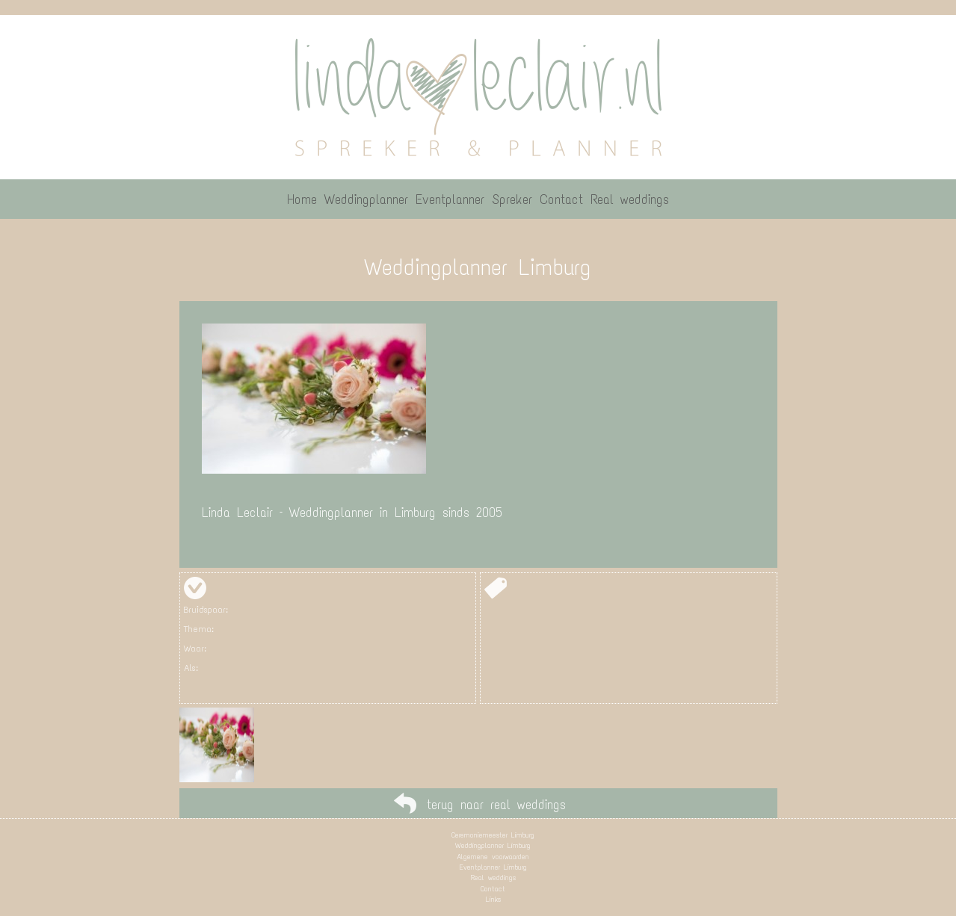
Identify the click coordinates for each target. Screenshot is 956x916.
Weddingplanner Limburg (493, 845)
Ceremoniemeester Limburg (492, 835)
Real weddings (493, 877)
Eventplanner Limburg (493, 867)
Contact (493, 889)
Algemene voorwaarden (493, 856)
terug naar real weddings (496, 804)
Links (493, 899)
